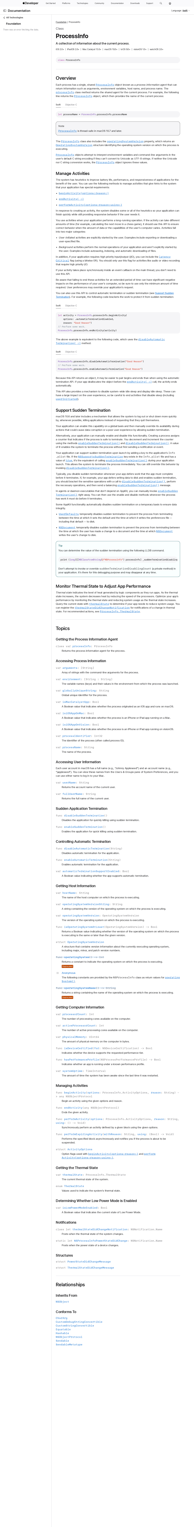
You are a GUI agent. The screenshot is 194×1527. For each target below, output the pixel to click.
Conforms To (83, 1384)
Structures (81, 1327)
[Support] (149, 3)
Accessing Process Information (98, 706)
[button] (161, 3)
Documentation (19, 11)
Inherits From (83, 1367)
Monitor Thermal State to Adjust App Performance (120, 627)
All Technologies (13, 17)
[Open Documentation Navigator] (5, 10)
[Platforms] (66, 3)
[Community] (99, 3)
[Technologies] (82, 3)
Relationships (87, 1356)
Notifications (83, 1294)
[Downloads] (135, 3)
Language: (176, 10)
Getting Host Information (92, 946)
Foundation (78, 22)
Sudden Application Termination (98, 869)
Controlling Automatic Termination (100, 902)
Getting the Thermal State (94, 1240)
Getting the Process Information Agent (104, 685)
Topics (80, 673)
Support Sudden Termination (100, 425)
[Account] (169, 3)
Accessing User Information (95, 822)
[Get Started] (51, 3)
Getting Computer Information (97, 1075)
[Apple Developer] (31, 3)
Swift (75, 108)
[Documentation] (117, 3)
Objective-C (88, 108)
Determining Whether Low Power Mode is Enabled (113, 1273)
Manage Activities (90, 181)
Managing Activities (89, 1154)
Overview (83, 78)
